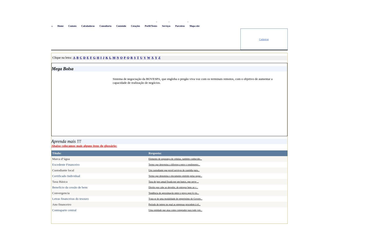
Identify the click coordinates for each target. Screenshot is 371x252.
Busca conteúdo (178, 21)
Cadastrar (264, 39)
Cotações (135, 26)
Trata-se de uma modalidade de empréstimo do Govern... (175, 198)
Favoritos (163, 21)
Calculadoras (88, 26)
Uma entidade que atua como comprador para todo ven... (175, 210)
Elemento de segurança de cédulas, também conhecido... (175, 159)
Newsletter (194, 21)
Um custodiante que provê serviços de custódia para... (174, 170)
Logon (151, 21)
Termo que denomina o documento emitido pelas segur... (175, 176)
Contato (72, 26)
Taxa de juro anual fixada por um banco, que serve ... (174, 181)
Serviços (166, 26)
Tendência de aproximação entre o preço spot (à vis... (174, 193)
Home (60, 26)
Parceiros (180, 26)
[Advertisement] (146, 39)
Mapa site (194, 26)
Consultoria (105, 26)
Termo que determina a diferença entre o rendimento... (174, 164)
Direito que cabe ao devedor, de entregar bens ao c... (173, 187)
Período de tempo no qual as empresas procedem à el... (174, 204)
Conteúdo (121, 26)
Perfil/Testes (151, 26)
